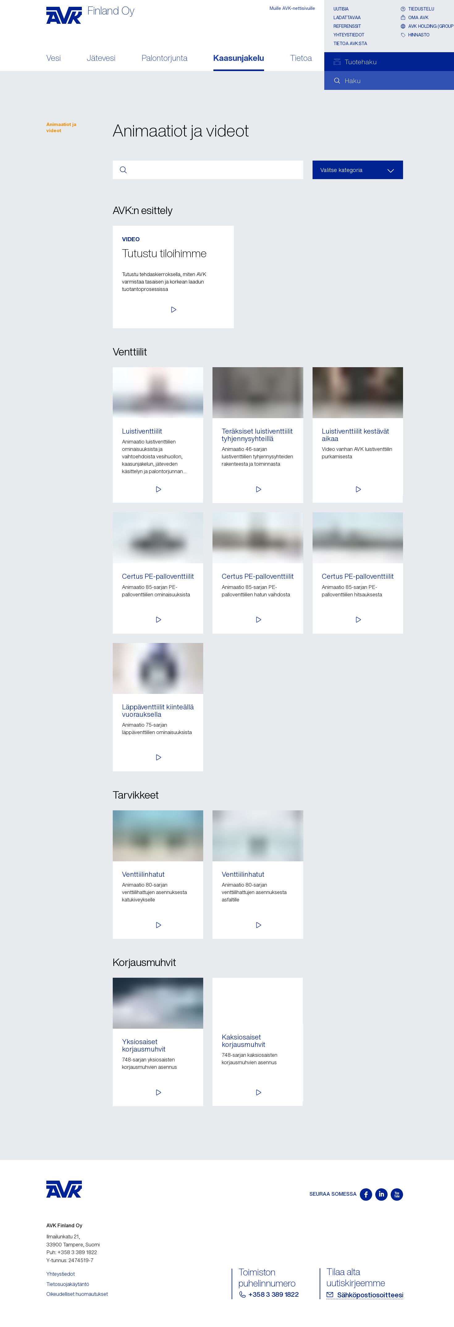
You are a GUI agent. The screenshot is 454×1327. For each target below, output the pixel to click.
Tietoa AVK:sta (350, 43)
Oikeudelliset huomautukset (77, 1294)
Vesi (53, 58)
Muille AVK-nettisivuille (292, 8)
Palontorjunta (164, 58)
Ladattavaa (347, 17)
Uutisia (341, 9)
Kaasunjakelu (238, 58)
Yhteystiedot (349, 34)
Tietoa (301, 58)
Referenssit (347, 26)
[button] (342, 308)
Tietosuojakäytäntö (67, 1284)
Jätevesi (101, 58)
